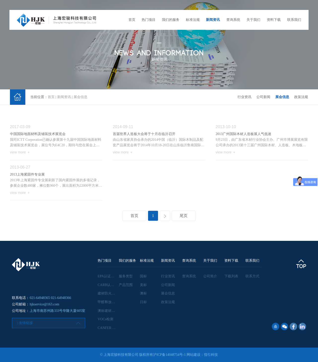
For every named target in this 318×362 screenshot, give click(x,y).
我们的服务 (170, 20)
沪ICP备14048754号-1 (169, 355)
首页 (131, 20)
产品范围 (126, 285)
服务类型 (126, 276)
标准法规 (193, 20)
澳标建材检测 (108, 311)
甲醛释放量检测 (110, 302)
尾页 (184, 216)
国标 (143, 276)
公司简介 (210, 276)
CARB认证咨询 (109, 285)
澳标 (143, 293)
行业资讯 (244, 97)
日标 (143, 302)
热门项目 (149, 20)
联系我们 (294, 20)
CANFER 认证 (108, 328)
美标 (143, 285)
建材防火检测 (108, 293)
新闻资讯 (213, 20)
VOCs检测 (105, 319)
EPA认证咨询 (108, 276)
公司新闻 (263, 97)
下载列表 (231, 276)
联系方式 (252, 276)
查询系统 (233, 20)
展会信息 (80, 97)
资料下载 (274, 20)
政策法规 (301, 97)
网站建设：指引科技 (202, 355)
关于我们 (253, 20)
